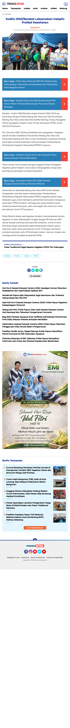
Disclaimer (25, 557)
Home (5, 8)
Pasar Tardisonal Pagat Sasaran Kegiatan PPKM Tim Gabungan (34, 247)
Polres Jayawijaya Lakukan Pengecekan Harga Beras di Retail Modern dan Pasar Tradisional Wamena (28, 505)
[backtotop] (35, 540)
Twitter (40, 553)
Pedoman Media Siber (55, 557)
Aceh (35, 8)
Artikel (54, 8)
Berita (17, 256)
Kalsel (26, 256)
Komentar (35, 276)
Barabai (7, 256)
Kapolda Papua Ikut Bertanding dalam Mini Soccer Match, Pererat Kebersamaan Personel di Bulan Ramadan (30, 103)
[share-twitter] (33, 270)
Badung (63, 8)
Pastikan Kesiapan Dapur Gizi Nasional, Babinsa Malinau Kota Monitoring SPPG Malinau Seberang (25, 517)
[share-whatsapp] (37, 270)
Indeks (27, 8)
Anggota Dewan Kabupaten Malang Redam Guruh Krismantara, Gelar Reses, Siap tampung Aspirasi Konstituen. (28, 493)
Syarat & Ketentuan (38, 557)
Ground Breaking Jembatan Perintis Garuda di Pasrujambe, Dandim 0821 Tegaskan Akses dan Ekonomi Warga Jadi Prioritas (28, 470)
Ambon (44, 8)
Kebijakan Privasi (13, 557)
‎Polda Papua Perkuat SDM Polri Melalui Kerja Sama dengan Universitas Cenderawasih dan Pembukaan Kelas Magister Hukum (31, 84)
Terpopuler (16, 8)
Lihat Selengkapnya (35, 528)
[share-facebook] (29, 270)
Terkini (36, 256)
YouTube (45, 553)
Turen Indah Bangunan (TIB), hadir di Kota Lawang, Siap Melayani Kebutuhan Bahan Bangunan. (26, 482)
